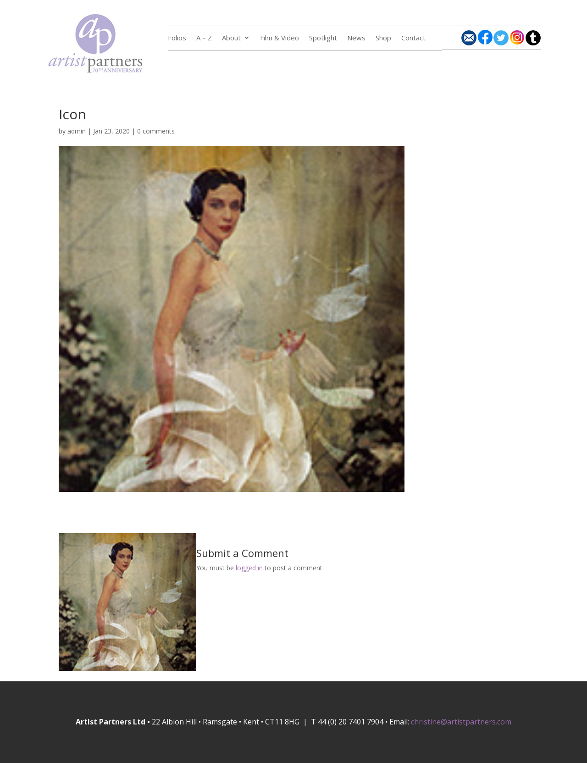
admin (76, 131)
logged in (249, 567)
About (231, 38)
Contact (413, 38)
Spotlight (323, 38)
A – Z (204, 38)
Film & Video (279, 38)
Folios (177, 38)
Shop (383, 38)
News (356, 38)
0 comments (156, 131)
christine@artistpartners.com (461, 722)
